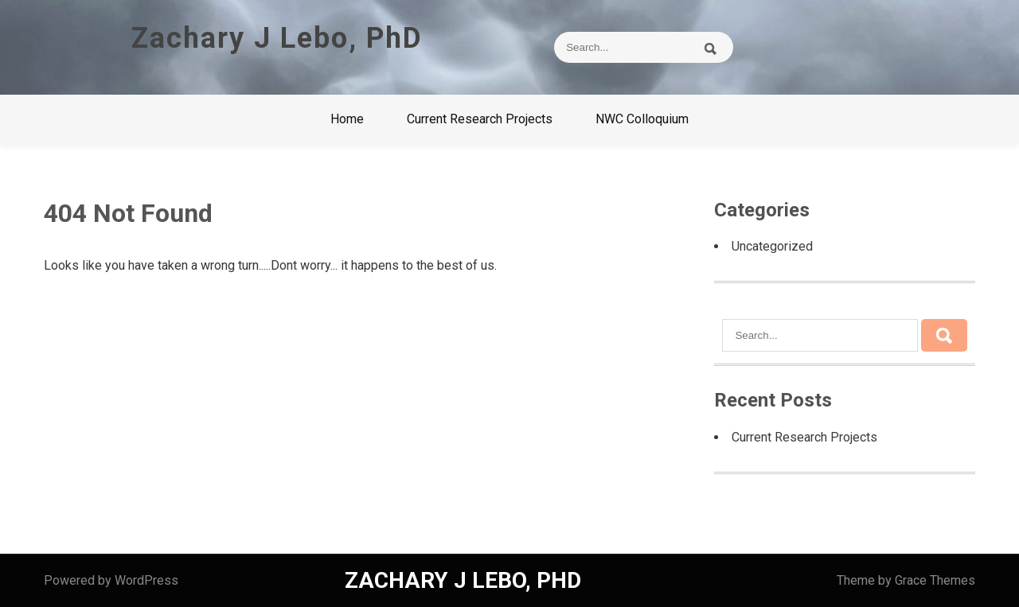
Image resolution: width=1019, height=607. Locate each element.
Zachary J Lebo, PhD (277, 38)
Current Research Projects (479, 118)
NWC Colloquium (642, 118)
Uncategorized (772, 246)
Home (347, 118)
